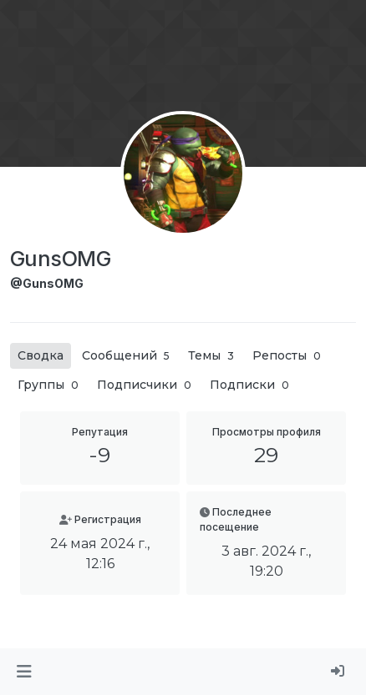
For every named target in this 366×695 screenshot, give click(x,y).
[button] (24, 671)
